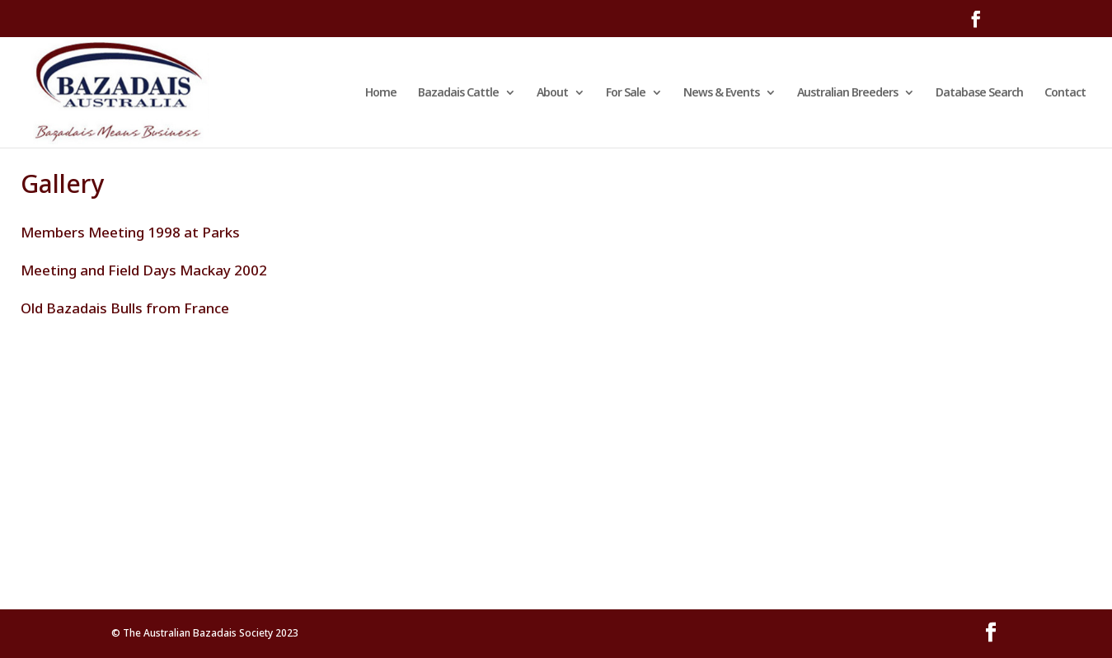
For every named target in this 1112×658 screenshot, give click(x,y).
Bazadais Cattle (458, 93)
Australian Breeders (847, 93)
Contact (1065, 93)
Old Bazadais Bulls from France (125, 307)
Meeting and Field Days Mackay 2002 (144, 270)
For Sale (625, 93)
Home (380, 93)
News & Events (721, 93)
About (552, 93)
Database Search (979, 93)
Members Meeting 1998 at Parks (130, 232)
